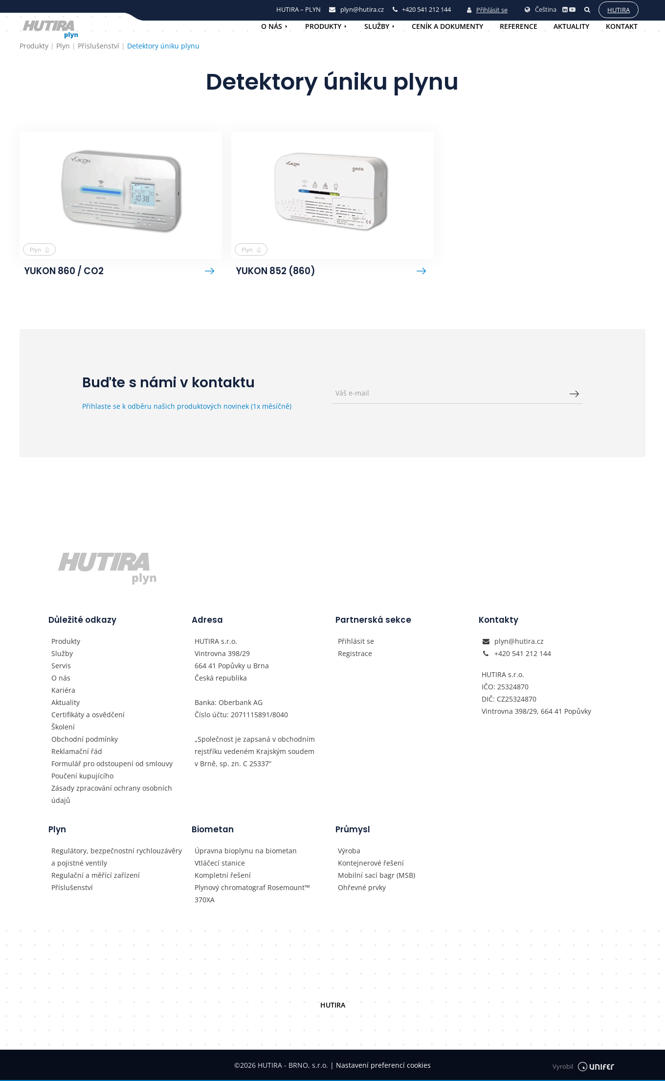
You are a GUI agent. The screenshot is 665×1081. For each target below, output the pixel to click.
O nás (271, 26)
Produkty (323, 26)
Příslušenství (72, 888)
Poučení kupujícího (82, 776)
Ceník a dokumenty (447, 26)
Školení (63, 727)
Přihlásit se (486, 9)
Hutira (617, 9)
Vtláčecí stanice (220, 864)
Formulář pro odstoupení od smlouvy (112, 764)
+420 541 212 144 (522, 654)
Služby (376, 26)
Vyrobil (583, 1066)
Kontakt (622, 26)
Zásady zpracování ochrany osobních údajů (111, 795)
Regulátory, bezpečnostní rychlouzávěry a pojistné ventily (116, 858)
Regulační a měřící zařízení (95, 876)
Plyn (40, 249)
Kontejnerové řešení (371, 864)
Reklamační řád (76, 752)
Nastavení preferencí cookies (380, 1066)
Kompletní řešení (223, 876)
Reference (518, 26)
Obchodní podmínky (84, 740)
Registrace (355, 654)
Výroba (349, 851)
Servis (61, 666)
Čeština (539, 8)
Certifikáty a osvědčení (88, 715)
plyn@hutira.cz (519, 642)
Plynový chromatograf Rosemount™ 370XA (252, 894)
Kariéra (63, 691)
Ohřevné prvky (362, 888)
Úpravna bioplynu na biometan (246, 851)
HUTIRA (332, 1005)
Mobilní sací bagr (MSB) (376, 876)
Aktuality (571, 26)
